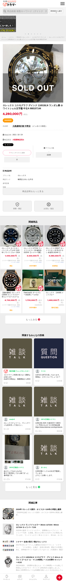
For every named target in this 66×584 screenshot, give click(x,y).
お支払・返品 (49, 209)
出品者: (5, 126)
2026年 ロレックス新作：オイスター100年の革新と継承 (38, 509)
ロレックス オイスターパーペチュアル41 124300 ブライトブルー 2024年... (11, 250)
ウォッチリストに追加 (18, 152)
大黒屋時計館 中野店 (21, 126)
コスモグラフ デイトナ (39, 37)
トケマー (11, 37)
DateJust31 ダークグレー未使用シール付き (32, 294)
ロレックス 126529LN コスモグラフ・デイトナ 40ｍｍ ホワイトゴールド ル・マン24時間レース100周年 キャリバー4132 (39, 559)
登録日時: (8, 135)
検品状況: (7, 140)
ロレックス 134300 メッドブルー (54, 294)
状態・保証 (17, 209)
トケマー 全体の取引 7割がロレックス (31, 542)
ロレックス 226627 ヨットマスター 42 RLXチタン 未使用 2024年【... (55, 250)
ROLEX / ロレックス (23, 37)
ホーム (4, 37)
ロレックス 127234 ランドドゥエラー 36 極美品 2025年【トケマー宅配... (33, 250)
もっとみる (33, 319)
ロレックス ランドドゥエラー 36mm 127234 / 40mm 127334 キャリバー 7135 (37, 526)
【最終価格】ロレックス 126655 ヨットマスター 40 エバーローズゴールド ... (11, 295)
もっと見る (33, 487)
